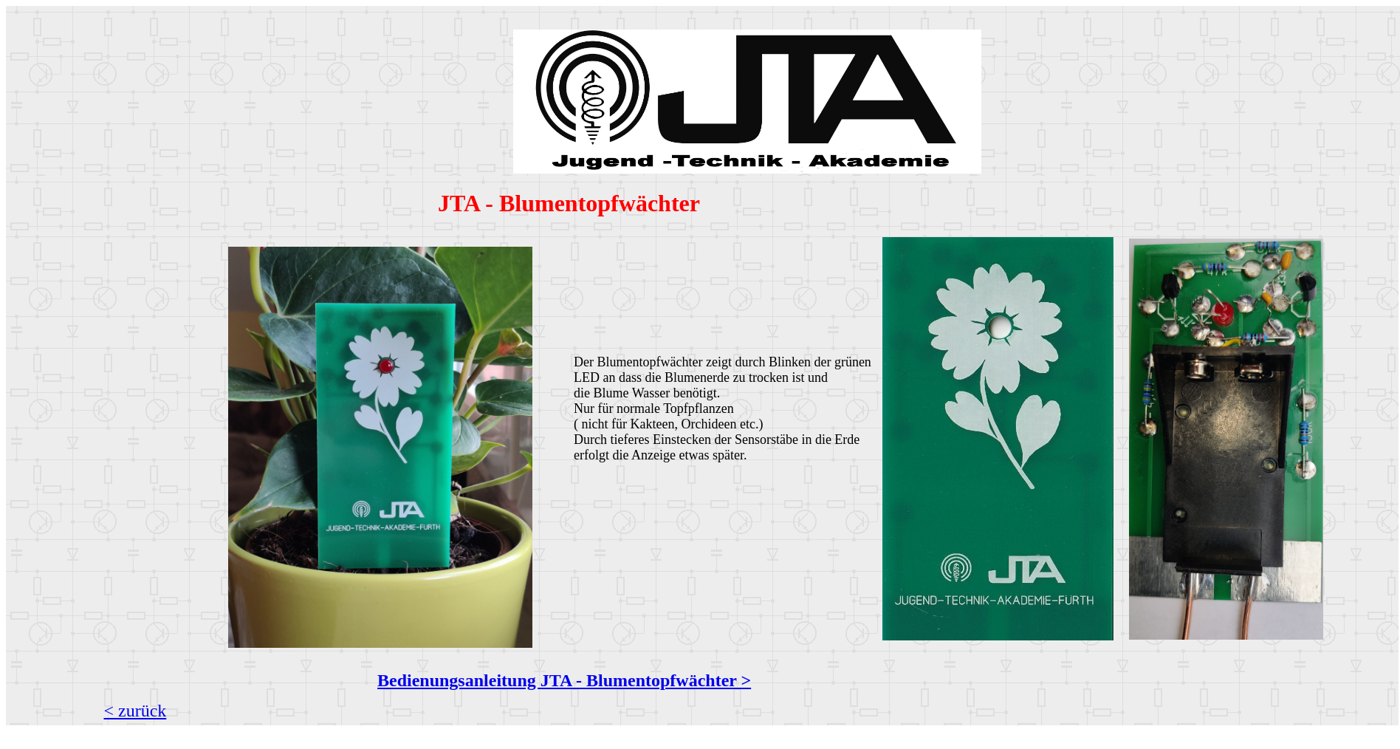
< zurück (135, 710)
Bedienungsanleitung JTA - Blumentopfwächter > (564, 680)
